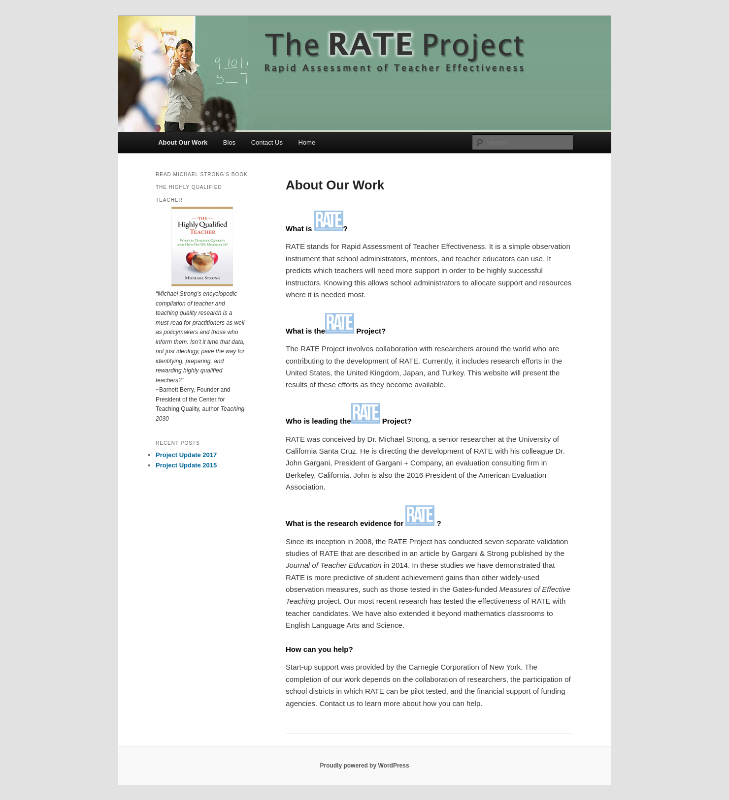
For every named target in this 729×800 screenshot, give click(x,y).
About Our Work (182, 142)
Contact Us (267, 142)
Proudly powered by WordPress (364, 765)
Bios (229, 142)
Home (306, 142)
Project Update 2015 (186, 465)
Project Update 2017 (186, 455)
